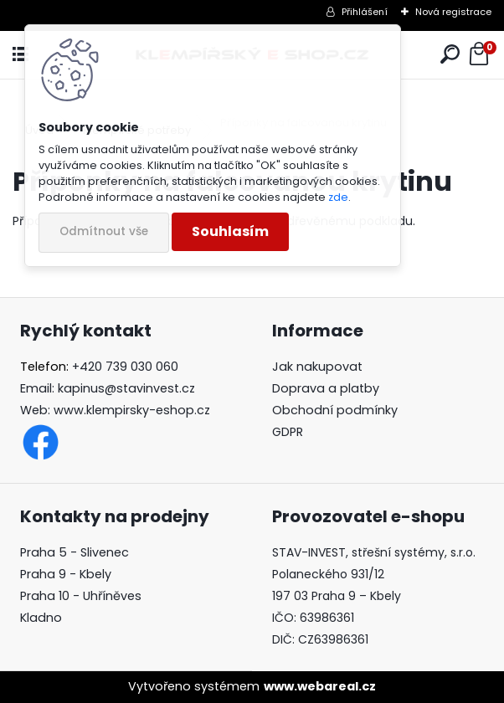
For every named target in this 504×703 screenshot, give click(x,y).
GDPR (287, 431)
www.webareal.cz (320, 686)
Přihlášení (365, 11)
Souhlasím (230, 231)
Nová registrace (453, 11)
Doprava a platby (325, 388)
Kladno (41, 617)
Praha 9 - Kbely (65, 574)
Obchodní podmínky (335, 410)
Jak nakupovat (317, 366)
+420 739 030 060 (125, 366)
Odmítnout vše (103, 231)
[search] (450, 54)
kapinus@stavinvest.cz (126, 388)
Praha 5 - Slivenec (74, 552)
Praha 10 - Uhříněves (80, 596)
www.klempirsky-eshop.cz (132, 410)
